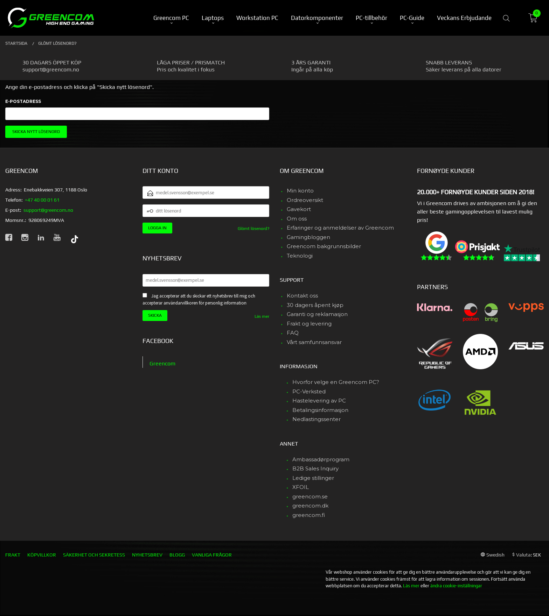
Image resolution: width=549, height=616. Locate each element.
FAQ (293, 332)
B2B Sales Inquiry (315, 468)
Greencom (162, 363)
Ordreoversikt (305, 200)
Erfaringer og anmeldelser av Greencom (340, 227)
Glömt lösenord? (253, 228)
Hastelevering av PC (319, 400)
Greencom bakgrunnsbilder (324, 246)
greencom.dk (310, 505)
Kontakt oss (302, 295)
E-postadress (23, 101)
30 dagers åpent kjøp (315, 305)
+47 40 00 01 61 (42, 200)
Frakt (12, 555)
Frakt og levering (309, 323)
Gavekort (299, 209)
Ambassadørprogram (320, 459)
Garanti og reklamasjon (317, 314)
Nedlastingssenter (316, 419)
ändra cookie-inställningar (456, 585)
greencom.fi (308, 515)
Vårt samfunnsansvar (314, 342)
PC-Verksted (309, 391)
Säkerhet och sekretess (94, 555)
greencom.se (310, 496)
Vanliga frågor (212, 555)
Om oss (297, 218)
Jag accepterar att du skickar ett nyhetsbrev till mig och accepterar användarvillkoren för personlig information (199, 299)
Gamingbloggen (308, 237)
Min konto (300, 190)
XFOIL (300, 487)
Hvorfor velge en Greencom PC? (335, 382)
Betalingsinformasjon (320, 410)
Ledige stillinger (313, 478)
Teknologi (300, 255)
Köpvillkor (41, 555)
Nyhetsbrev (147, 555)
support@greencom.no (48, 210)
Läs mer (262, 316)
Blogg (177, 555)
